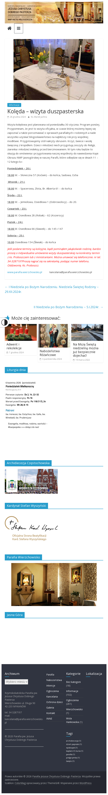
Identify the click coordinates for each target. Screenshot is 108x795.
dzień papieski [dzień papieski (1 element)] (74, 744)
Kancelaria (52, 696)
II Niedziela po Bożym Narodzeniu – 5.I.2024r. (68, 307)
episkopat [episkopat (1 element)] (71, 748)
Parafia (50, 674)
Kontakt (50, 713)
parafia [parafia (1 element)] (70, 754)
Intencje (50, 685)
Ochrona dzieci (54, 702)
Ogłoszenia (52, 691)
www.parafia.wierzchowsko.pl (24, 272)
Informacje (14, 105)
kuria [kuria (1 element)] (79, 751)
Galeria (50, 707)
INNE (49, 718)
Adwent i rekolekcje (14, 346)
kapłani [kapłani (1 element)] (70, 751)
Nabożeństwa (54, 680)
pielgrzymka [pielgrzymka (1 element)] (73, 757)
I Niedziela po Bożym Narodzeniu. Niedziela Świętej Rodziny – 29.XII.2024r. (52, 289)
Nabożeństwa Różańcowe (50, 353)
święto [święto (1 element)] (70, 761)
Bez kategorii (73, 682)
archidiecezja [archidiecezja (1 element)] (73, 741)
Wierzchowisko (74, 709)
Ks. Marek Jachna (39, 116)
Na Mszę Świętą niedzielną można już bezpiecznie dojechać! (85, 350)
